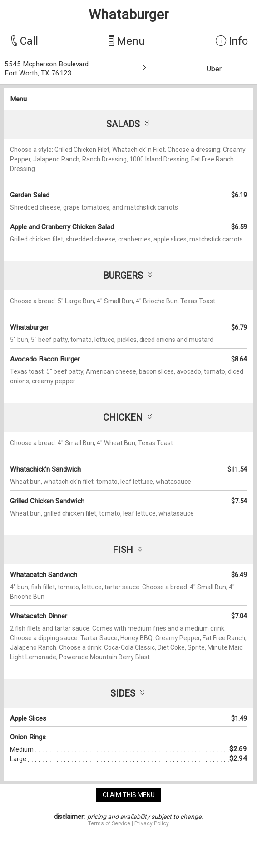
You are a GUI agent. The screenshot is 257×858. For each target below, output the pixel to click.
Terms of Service (109, 823)
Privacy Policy (151, 823)
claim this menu (129, 794)
